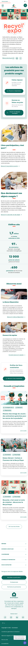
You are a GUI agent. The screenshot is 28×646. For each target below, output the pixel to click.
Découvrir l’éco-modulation (15, 378)
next (20, 58)
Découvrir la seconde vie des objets (10, 214)
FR (24, 1)
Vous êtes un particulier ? (14, 577)
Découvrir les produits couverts (9, 166)
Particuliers (5, 1)
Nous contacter (6, 564)
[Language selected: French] (3, 623)
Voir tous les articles (14, 526)
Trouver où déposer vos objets (15, 112)
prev (13, 58)
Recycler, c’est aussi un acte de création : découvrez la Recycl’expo (14, 502)
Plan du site (4, 639)
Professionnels (14, 582)
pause (16, 58)
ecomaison (14, 6)
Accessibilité (4, 643)
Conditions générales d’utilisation (10, 631)
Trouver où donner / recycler (25, 5)
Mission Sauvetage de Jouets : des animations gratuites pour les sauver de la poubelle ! (14, 416)
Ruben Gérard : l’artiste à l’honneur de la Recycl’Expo (13, 459)
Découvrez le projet (8, 58)
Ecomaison (14, 595)
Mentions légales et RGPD (8, 635)
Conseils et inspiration (8, 559)
